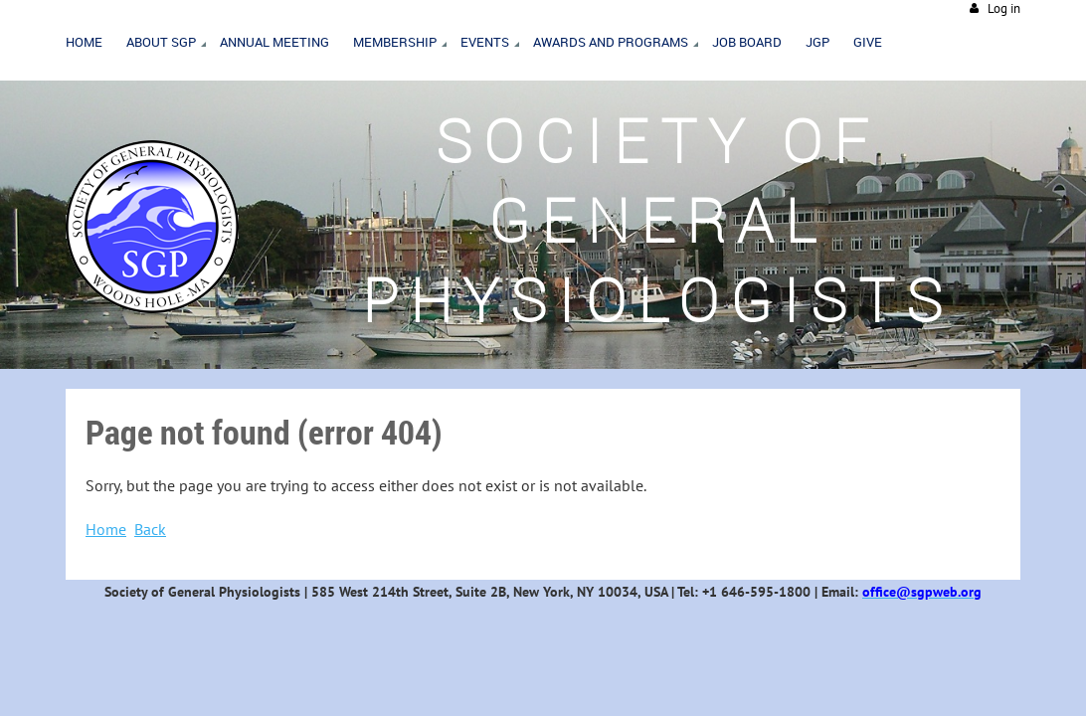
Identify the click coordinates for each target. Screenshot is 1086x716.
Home (106, 529)
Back (150, 529)
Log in (1004, 8)
